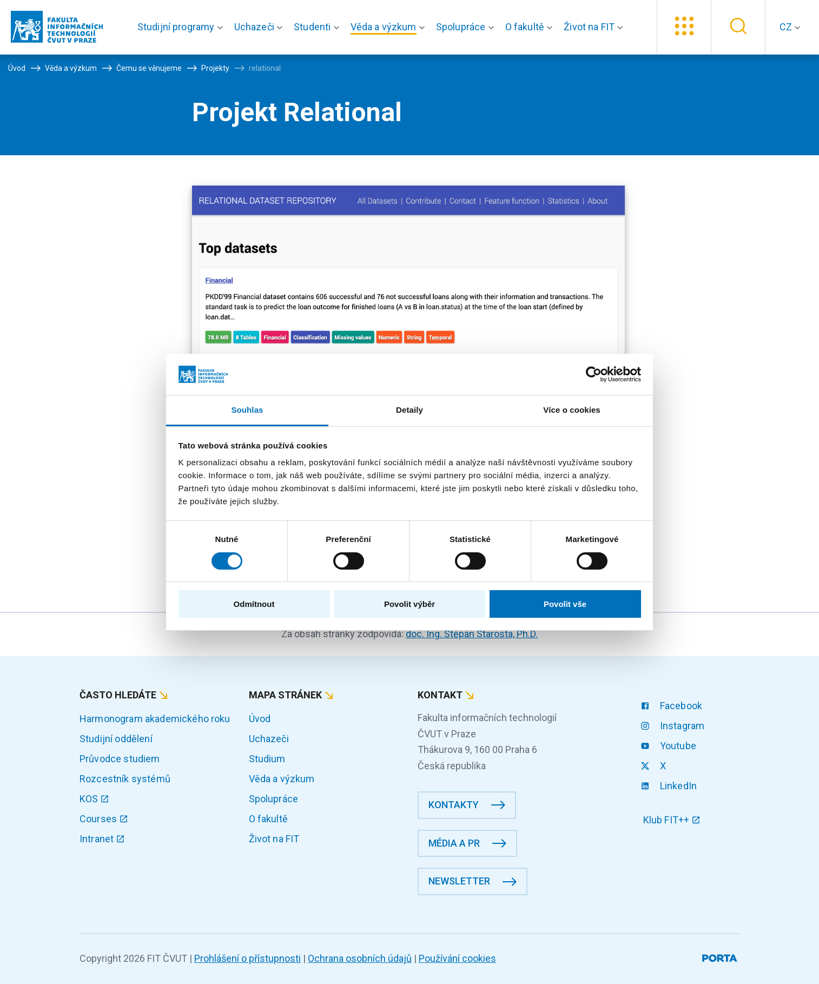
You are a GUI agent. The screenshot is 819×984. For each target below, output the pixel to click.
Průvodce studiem (120, 758)
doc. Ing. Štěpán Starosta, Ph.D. (472, 633)
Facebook (672, 705)
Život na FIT (274, 838)
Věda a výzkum (282, 778)
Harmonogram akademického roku (155, 718)
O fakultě (268, 818)
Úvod (260, 718)
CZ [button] (787, 26)
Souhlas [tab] (247, 409)
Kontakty (453, 804)
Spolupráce (274, 798)
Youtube (669, 745)
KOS (94, 798)
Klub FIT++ (672, 819)
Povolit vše (565, 604)
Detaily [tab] (409, 409)
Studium (267, 758)
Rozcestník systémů (125, 778)
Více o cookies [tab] (571, 409)
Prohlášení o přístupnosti (247, 958)
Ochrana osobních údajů (360, 958)
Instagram (674, 725)
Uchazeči (269, 738)
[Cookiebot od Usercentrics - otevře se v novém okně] (593, 374)
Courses (104, 818)
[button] (182, 27)
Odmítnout (254, 604)
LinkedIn (670, 785)
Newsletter (459, 881)
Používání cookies (457, 958)
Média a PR (454, 843)
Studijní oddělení (116, 738)
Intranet (102, 838)
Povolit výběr (409, 604)
